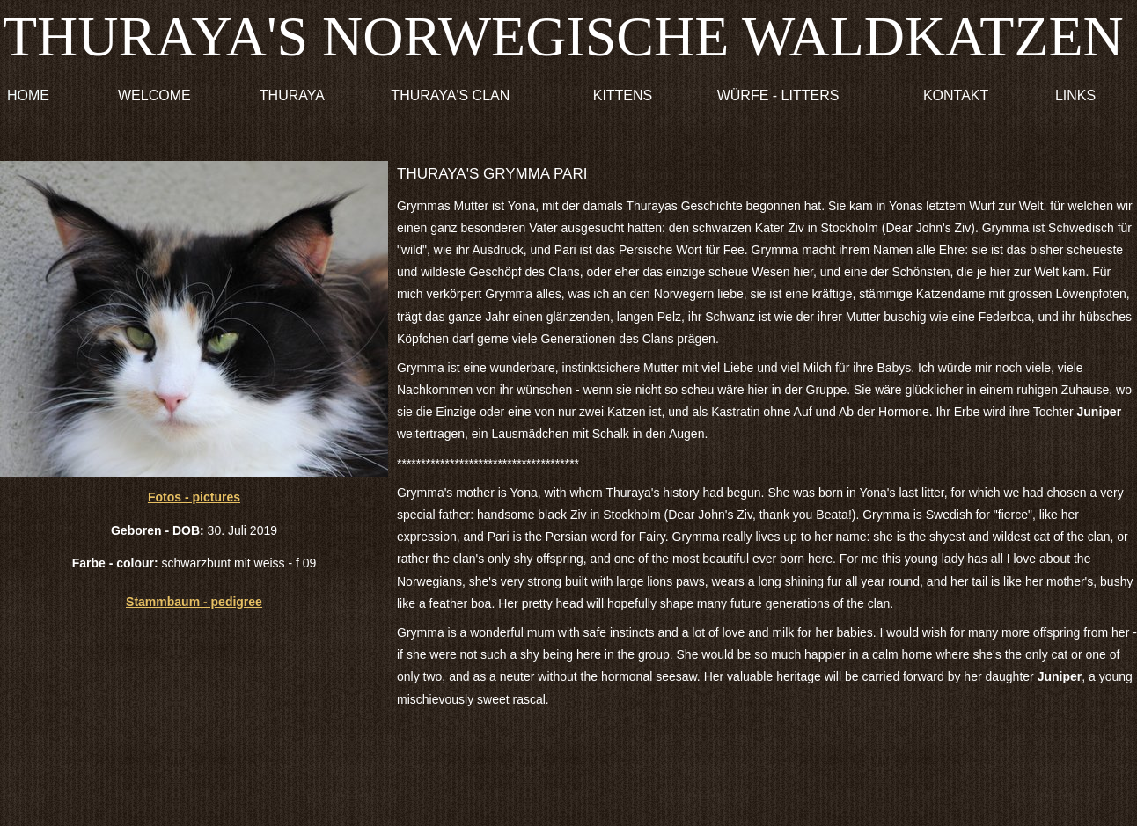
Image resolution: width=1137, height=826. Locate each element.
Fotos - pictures (194, 497)
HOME (28, 95)
